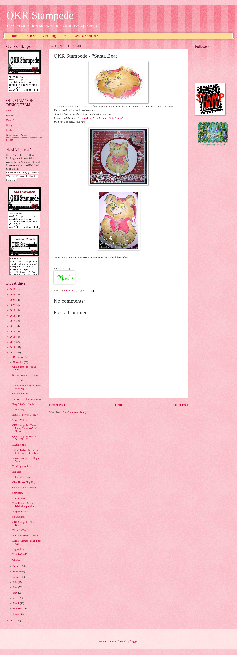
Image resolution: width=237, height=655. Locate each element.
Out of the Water (20, 400)
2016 (13, 332)
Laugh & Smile (19, 451)
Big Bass (16, 478)
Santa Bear (85, 118)
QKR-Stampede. (116, 118)
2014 (13, 343)
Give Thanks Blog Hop (23, 488)
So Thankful (18, 523)
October (17, 573)
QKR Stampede (40, 15)
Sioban (9, 143)
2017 (13, 327)
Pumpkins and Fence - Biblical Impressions (23, 511)
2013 (13, 348)
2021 (13, 306)
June (15, 594)
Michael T (11, 133)
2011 (13, 359)
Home (15, 36)
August (17, 583)
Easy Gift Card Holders (23, 410)
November (18, 368)
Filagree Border (20, 518)
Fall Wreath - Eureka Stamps (26, 405)
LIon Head (17, 386)
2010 (13, 627)
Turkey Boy (18, 416)
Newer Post (57, 405)
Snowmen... (18, 499)
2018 (13, 322)
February (17, 615)
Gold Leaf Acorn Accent (24, 494)
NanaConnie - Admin (16, 138)
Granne (10, 118)
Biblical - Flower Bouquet (25, 421)
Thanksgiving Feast (22, 473)
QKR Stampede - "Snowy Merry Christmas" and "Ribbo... (25, 434)
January (17, 620)
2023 (13, 295)
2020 (13, 311)
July (15, 588)
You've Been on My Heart (25, 542)
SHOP (31, 36)
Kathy (9, 128)
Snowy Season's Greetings (25, 381)
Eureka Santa (18, 504)
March (16, 609)
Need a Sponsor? (86, 36)
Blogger (134, 647)
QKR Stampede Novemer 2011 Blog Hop (25, 444)
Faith (8, 113)
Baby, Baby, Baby (21, 483)
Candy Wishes (19, 426)
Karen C (10, 123)
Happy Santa (18, 555)
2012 (13, 354)
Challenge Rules (54, 36)
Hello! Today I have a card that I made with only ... (25, 458)
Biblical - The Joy (21, 536)
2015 (13, 338)
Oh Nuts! (16, 566)
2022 (13, 301)
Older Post (180, 405)
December (18, 363)
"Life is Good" (19, 560)
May (15, 599)
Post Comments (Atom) (74, 412)
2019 (13, 316)
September (18, 578)
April (16, 604)
